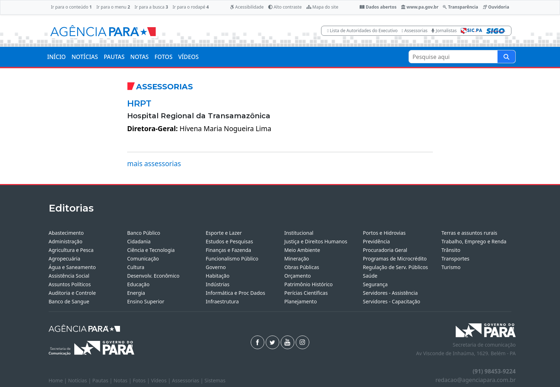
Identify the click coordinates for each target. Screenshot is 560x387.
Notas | (123, 380)
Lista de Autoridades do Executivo (362, 31)
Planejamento (300, 301)
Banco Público (143, 232)
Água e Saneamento (72, 267)
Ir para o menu (113, 7)
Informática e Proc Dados (235, 292)
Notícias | (80, 380)
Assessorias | (188, 380)
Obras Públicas (301, 267)
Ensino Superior (145, 301)
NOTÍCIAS (84, 57)
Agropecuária (64, 258)
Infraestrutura (222, 301)
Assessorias (414, 31)
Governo (216, 267)
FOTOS (163, 57)
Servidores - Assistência (390, 292)
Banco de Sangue (69, 301)
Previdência (376, 241)
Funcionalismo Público (232, 258)
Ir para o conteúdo (71, 7)
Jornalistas (444, 31)
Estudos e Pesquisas (229, 241)
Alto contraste (285, 7)
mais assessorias (154, 163)
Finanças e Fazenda (228, 250)
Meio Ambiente (302, 250)
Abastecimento (66, 232)
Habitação (217, 275)
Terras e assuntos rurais (469, 232)
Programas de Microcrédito (395, 258)
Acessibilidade (247, 7)
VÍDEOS (188, 57)
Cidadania (139, 241)
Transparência (460, 7)
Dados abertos (378, 7)
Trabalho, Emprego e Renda (473, 241)
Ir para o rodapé (190, 7)
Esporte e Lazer (224, 232)
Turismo (450, 267)
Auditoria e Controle (72, 292)
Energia (136, 292)
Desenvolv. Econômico (153, 275)
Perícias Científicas (306, 292)
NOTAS (139, 57)
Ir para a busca (151, 7)
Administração (65, 241)
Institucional (298, 232)
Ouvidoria (496, 7)
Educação (138, 284)
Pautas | (103, 380)
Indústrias (217, 284)
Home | (58, 380)
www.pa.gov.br (420, 7)
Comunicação (143, 258)
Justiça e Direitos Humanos (315, 241)
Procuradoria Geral (385, 250)
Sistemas (215, 380)
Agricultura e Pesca (71, 250)
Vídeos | (161, 380)
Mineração (296, 258)
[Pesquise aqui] (506, 56)
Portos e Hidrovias (384, 232)
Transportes (455, 258)
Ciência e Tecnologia (151, 250)
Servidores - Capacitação (391, 301)
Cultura (135, 267)
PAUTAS (114, 57)
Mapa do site (322, 7)
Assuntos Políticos (70, 284)
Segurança (375, 284)
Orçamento (297, 275)
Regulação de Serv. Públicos (395, 267)
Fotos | (142, 380)
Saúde (370, 275)
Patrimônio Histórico (308, 284)
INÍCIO (56, 57)
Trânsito (450, 250)
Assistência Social (69, 275)
